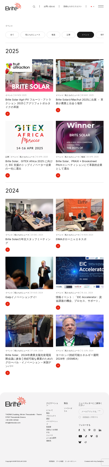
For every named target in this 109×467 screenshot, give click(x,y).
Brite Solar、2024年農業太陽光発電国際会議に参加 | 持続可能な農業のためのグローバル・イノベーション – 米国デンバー (29, 360)
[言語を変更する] (92, 6)
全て (12, 35)
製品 (48, 413)
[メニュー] (101, 6)
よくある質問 (51, 438)
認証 (48, 419)
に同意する (88, 417)
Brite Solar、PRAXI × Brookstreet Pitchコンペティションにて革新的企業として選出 (79, 165)
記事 (68, 35)
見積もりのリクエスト (72, 6)
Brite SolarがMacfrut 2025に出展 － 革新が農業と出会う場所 (79, 101)
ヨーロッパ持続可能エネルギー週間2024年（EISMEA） (77, 356)
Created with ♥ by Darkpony (94, 461)
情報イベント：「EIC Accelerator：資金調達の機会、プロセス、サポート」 (79, 299)
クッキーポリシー (70, 461)
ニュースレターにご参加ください (90, 404)
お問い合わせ (49, 6)
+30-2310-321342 (11, 420)
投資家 (48, 427)
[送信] (99, 411)
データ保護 (59, 461)
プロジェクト (51, 416)
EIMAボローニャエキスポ (71, 239)
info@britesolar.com (12, 423)
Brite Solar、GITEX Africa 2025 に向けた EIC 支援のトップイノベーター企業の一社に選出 (29, 165)
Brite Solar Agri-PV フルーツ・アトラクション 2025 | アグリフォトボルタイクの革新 (28, 103)
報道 (53, 35)
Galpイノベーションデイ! (20, 297)
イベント (85, 35)
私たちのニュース (32, 35)
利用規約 (86, 417)
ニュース (49, 435)
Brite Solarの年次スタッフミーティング (28, 241)
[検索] (34, 6)
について (49, 410)
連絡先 (48, 441)
